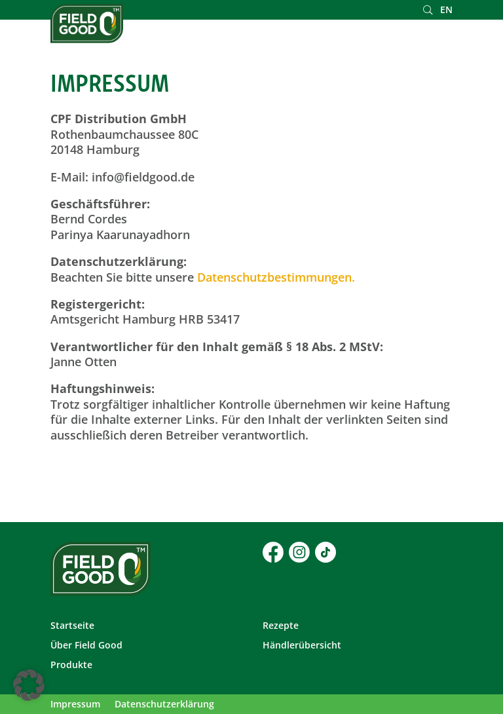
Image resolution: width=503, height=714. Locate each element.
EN (446, 10)
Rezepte (281, 626)
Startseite (72, 626)
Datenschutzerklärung (164, 705)
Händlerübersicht (302, 646)
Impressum (75, 705)
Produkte (71, 665)
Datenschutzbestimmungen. (276, 277)
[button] (29, 685)
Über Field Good (86, 646)
